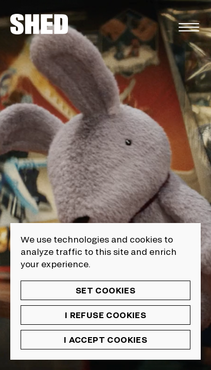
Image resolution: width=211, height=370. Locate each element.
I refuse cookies (105, 315)
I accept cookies (105, 339)
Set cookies (105, 290)
